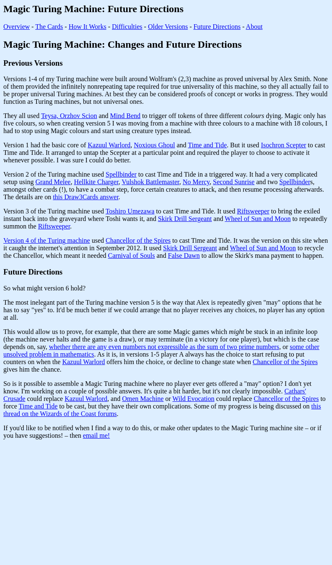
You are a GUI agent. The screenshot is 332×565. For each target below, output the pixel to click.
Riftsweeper (253, 211)
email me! (96, 435)
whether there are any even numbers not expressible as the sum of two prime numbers (164, 346)
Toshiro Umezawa (130, 211)
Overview (16, 26)
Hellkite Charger (96, 181)
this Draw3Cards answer (85, 196)
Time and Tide (207, 145)
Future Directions (216, 26)
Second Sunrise (233, 181)
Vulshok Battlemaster (150, 181)
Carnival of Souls (131, 255)
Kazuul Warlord (109, 145)
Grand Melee (52, 181)
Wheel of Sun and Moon (257, 218)
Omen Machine (142, 398)
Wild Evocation (193, 398)
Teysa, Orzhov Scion (69, 115)
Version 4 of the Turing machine (46, 240)
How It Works (87, 26)
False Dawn (184, 255)
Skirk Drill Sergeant (185, 218)
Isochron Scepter (283, 145)
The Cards (49, 26)
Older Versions (168, 26)
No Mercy (196, 181)
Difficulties (127, 26)
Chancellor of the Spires (138, 240)
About (254, 26)
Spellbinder (121, 174)
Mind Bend (125, 115)
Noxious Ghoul (154, 145)
